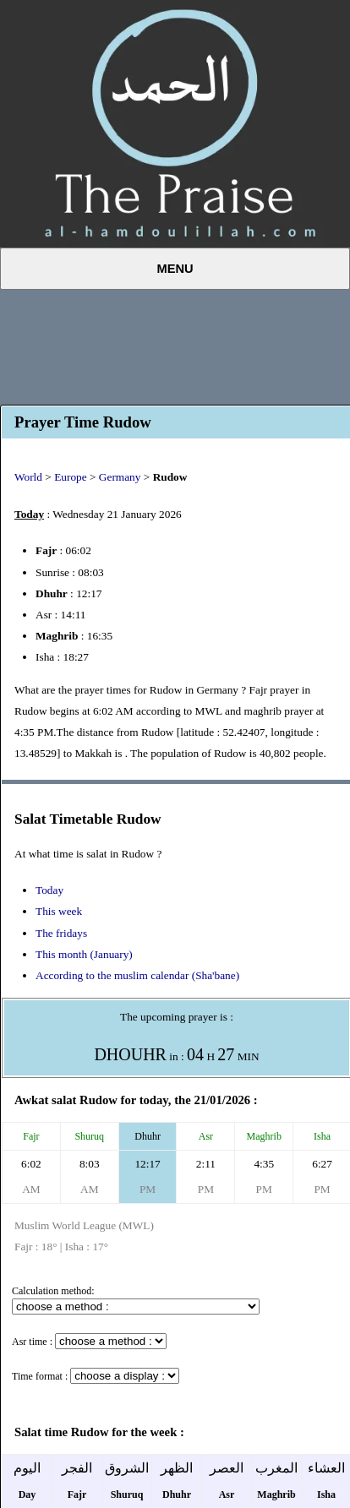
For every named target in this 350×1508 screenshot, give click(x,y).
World (28, 477)
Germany (120, 477)
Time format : (40, 1376)
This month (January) (84, 954)
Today (49, 890)
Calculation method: (53, 1291)
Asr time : (32, 1341)
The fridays (61, 933)
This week (59, 911)
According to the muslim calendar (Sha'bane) (137, 975)
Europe (70, 477)
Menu (174, 268)
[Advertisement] (175, 344)
